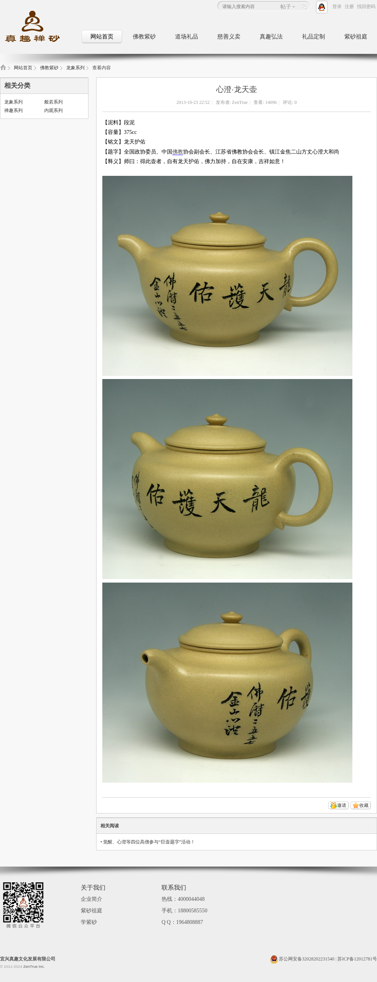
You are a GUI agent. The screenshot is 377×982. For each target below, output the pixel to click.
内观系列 (53, 110)
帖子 (285, 7)
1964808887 (189, 922)
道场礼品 (186, 36)
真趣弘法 (271, 36)
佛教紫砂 (144, 36)
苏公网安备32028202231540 (302, 959)
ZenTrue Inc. (34, 966)
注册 (349, 6)
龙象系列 (75, 67)
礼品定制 (313, 36)
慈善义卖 (228, 36)
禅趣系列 (13, 110)
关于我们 (93, 887)
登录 (337, 6)
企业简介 (91, 899)
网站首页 (101, 36)
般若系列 (53, 102)
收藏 (364, 805)
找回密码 (366, 6)
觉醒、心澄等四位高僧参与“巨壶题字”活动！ (149, 842)
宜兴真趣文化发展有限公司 (27, 959)
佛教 (177, 152)
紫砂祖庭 (355, 36)
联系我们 (174, 887)
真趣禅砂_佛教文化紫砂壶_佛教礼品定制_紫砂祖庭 (3, 69)
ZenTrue (240, 102)
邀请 (341, 805)
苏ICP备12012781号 (357, 959)
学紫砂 (89, 922)
